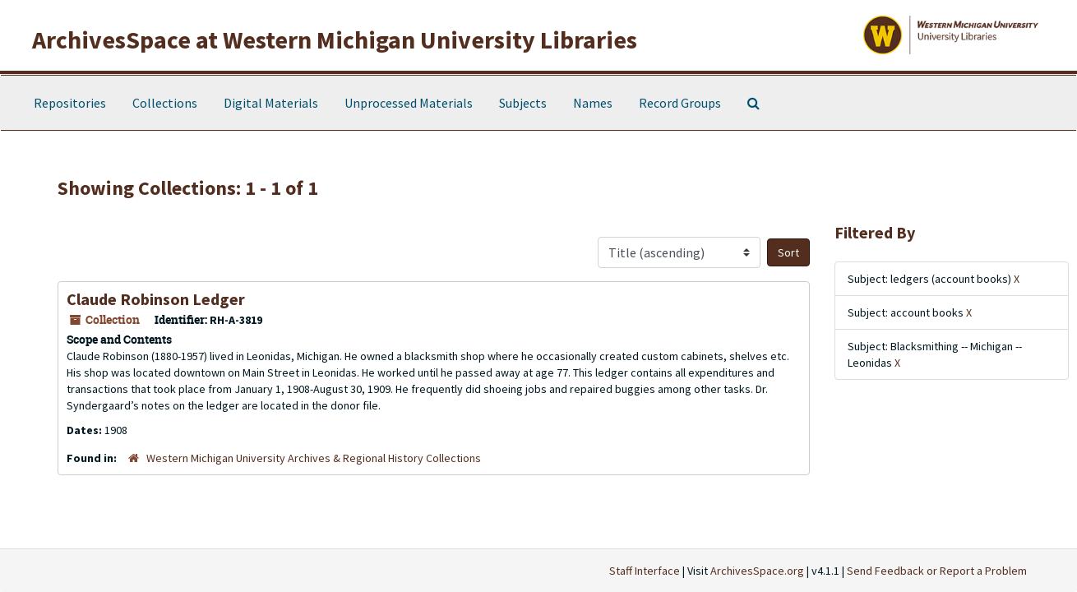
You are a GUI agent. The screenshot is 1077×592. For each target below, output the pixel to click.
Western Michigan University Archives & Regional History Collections (313, 458)
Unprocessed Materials (408, 103)
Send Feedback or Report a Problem (937, 570)
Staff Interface (644, 570)
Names (592, 103)
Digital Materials (271, 103)
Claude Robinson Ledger (156, 299)
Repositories (70, 103)
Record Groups (680, 103)
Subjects (523, 103)
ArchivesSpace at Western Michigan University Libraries (334, 39)
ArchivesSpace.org (757, 570)
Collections (164, 103)
